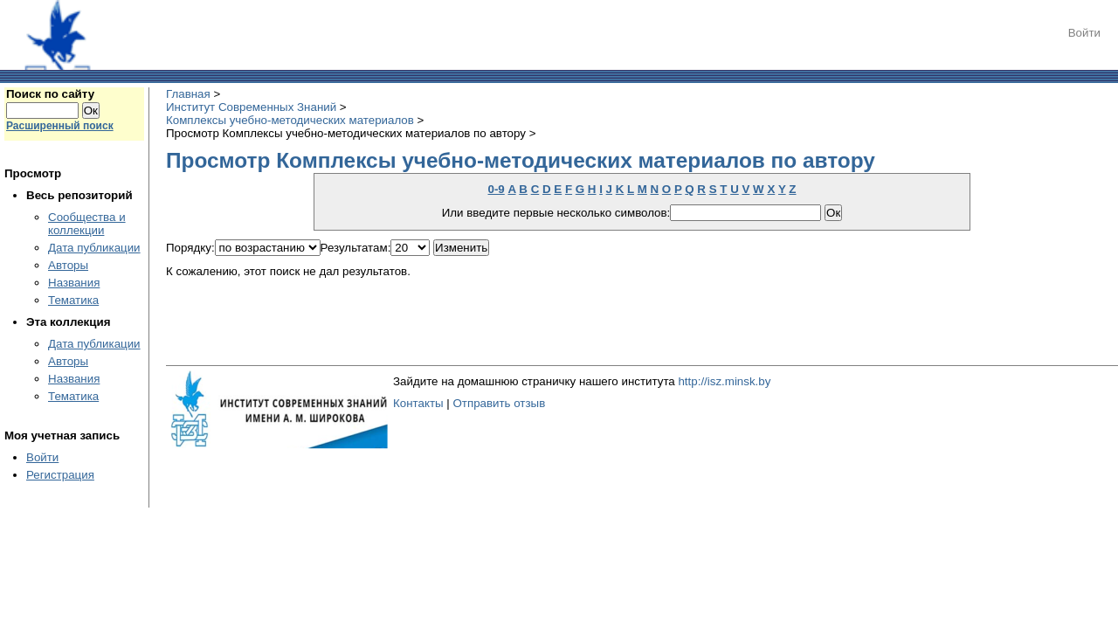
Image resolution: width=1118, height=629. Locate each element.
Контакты (418, 403)
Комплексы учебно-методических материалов (290, 120)
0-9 (495, 189)
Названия (74, 282)
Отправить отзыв (498, 403)
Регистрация (60, 474)
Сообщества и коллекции (87, 224)
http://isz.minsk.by (724, 381)
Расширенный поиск (60, 126)
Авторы (68, 265)
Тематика (73, 300)
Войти (1084, 32)
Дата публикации (94, 247)
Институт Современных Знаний (251, 107)
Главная (188, 93)
